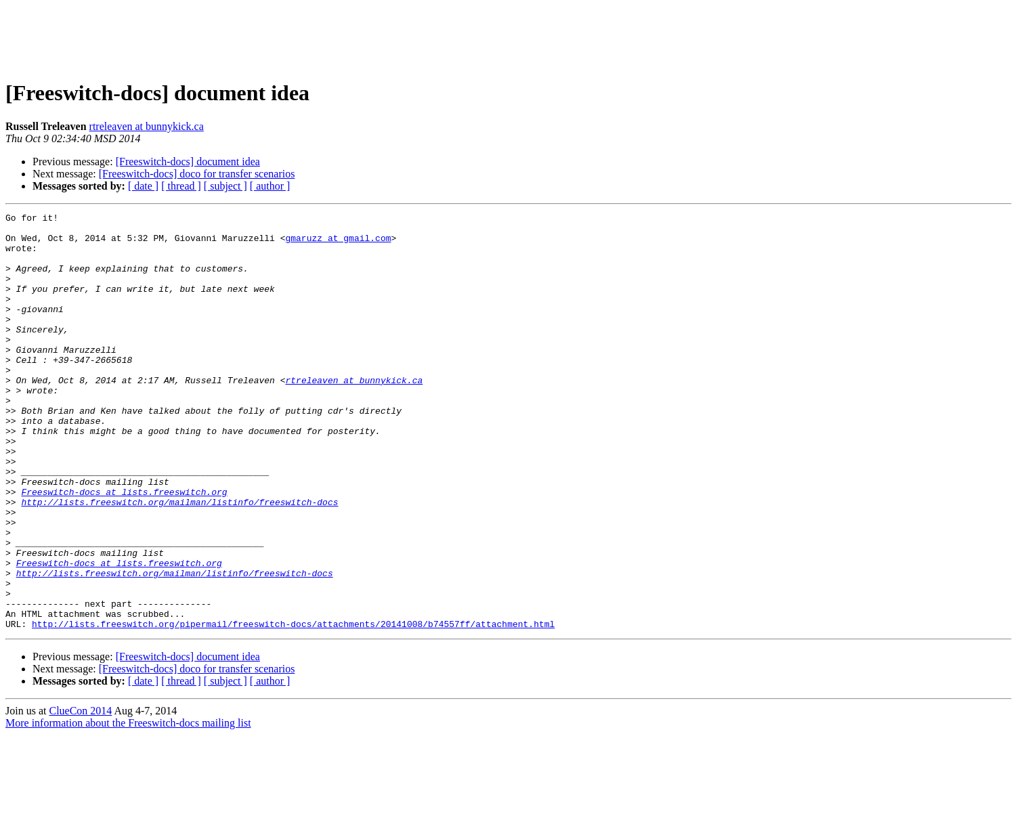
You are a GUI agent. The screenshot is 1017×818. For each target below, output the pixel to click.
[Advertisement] (508, 35)
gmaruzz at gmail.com (338, 244)
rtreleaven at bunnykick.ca (146, 126)
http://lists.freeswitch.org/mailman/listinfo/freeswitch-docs (179, 561)
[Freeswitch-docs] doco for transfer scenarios (197, 173)
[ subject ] (225, 186)
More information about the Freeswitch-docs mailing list (128, 806)
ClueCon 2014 (80, 794)
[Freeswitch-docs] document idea (188, 161)
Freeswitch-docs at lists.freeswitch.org (124, 548)
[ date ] (143, 186)
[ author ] (270, 186)
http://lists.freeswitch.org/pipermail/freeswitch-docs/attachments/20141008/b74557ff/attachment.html (293, 707)
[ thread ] (181, 186)
